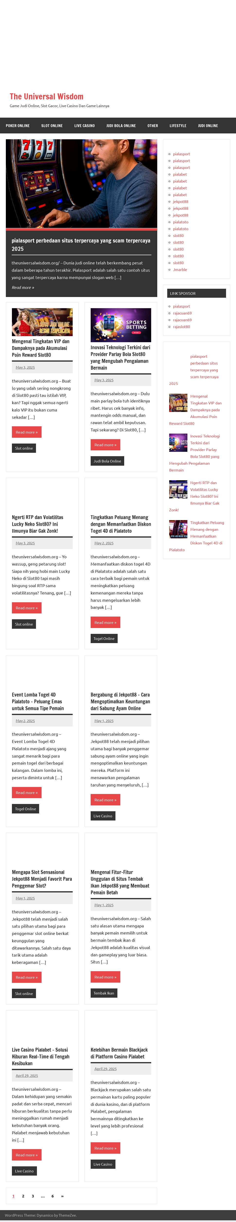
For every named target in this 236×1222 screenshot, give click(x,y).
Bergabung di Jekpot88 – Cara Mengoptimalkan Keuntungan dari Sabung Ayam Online (120, 702)
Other (153, 125)
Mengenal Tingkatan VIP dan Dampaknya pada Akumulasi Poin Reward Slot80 (41, 348)
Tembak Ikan (104, 994)
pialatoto (180, 221)
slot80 (178, 235)
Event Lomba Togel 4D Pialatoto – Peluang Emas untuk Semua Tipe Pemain (38, 702)
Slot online (52, 125)
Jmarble (180, 269)
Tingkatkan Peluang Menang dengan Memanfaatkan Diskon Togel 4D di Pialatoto (121, 524)
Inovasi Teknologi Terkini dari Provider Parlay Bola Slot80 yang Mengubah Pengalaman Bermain (120, 357)
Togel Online (104, 639)
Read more (21, 287)
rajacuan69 (182, 312)
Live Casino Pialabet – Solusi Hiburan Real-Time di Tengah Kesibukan (41, 1057)
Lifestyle (178, 125)
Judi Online (208, 125)
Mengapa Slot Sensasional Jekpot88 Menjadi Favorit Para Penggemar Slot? (42, 880)
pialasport (181, 153)
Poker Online (18, 125)
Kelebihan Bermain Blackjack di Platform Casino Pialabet (119, 1054)
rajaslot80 (181, 326)
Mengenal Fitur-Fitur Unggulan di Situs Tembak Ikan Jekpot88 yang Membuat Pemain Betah (120, 883)
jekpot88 (180, 201)
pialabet (180, 174)
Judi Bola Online (121, 125)
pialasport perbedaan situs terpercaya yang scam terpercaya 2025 (71, 244)
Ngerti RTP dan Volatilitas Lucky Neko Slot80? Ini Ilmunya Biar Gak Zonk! (37, 524)
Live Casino (84, 125)
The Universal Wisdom (49, 96)
